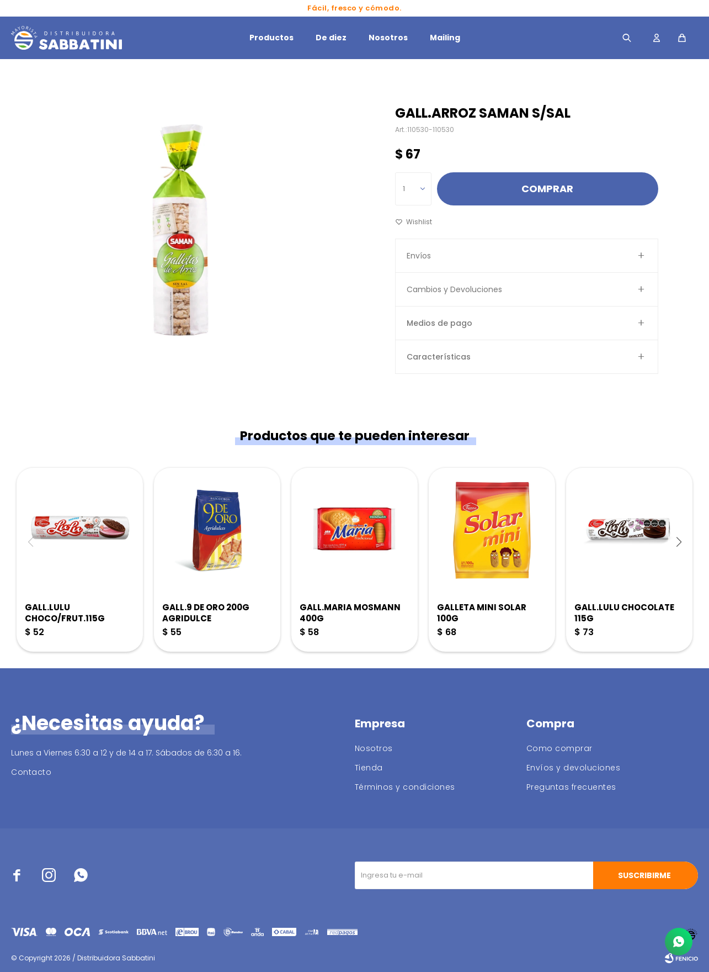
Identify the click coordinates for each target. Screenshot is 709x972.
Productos (271, 37)
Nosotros (388, 37)
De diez (331, 37)
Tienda (369, 767)
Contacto (31, 772)
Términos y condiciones (405, 787)
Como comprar (559, 748)
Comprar (547, 189)
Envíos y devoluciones (573, 767)
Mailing (445, 37)
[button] (678, 542)
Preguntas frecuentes (571, 787)
